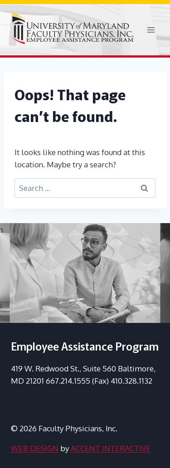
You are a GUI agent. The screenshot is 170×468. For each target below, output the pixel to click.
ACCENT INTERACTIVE (111, 448)
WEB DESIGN (34, 448)
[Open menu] (150, 30)
